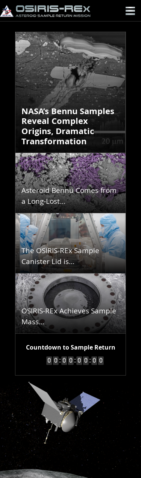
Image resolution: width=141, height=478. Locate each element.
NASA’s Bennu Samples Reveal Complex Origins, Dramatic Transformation (67, 126)
